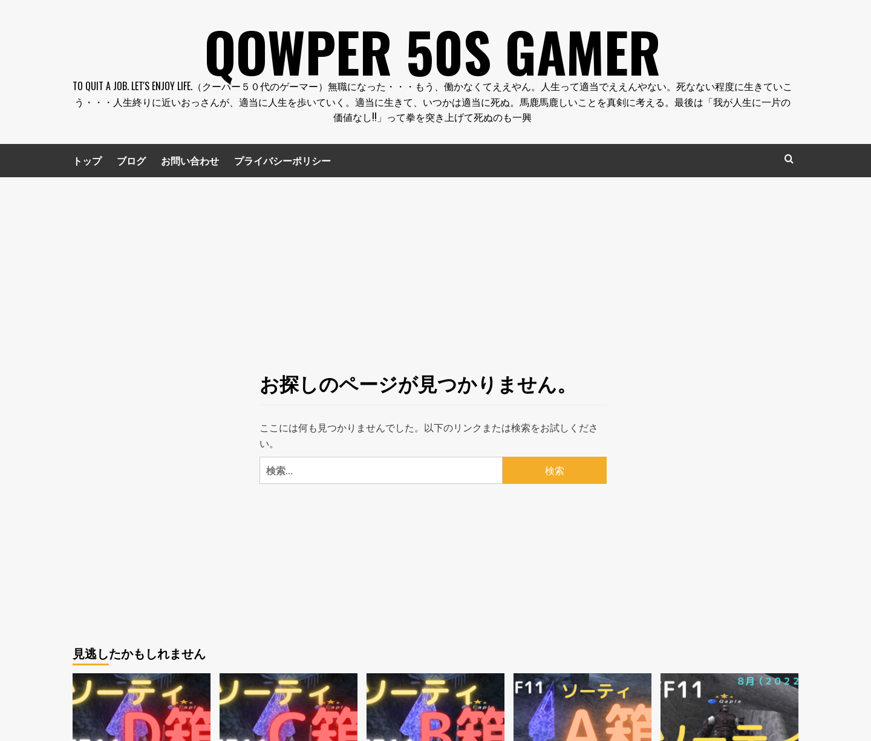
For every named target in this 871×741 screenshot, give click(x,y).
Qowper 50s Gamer (432, 48)
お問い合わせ (190, 160)
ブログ (131, 160)
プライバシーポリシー (282, 160)
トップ (87, 160)
